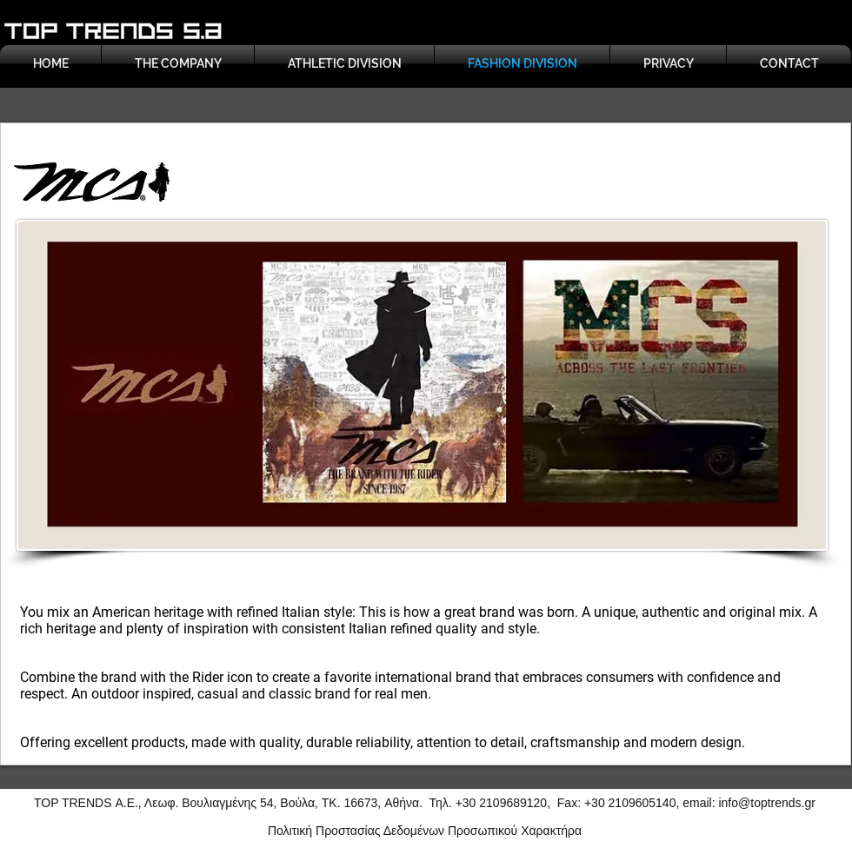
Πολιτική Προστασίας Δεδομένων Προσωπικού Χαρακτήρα (425, 831)
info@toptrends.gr (766, 803)
